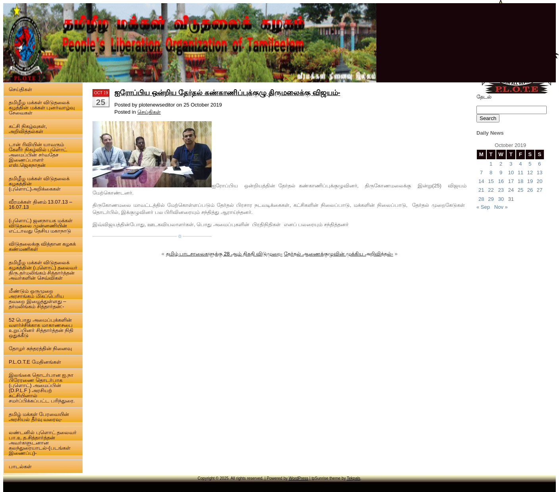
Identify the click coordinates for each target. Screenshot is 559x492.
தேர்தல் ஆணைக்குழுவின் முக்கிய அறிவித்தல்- (338, 254)
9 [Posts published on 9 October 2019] (500, 172)
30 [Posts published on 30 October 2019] (500, 199)
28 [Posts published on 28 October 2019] (481, 199)
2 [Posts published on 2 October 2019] (500, 164)
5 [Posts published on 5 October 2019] (529, 164)
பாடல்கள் (20, 466)
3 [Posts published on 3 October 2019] (510, 164)
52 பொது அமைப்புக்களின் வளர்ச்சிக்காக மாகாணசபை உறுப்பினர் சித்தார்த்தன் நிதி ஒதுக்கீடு (41, 327)
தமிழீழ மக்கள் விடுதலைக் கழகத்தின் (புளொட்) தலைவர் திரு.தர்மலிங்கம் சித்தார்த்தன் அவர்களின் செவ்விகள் (43, 270)
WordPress (298, 478)
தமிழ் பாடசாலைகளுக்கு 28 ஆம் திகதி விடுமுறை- (224, 254)
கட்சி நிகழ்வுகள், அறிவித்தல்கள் (28, 128)
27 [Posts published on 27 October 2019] (539, 190)
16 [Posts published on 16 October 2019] (500, 181)
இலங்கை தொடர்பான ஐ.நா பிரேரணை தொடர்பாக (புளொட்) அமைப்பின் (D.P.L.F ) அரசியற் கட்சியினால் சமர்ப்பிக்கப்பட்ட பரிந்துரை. (42, 388)
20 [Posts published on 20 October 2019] (539, 181)
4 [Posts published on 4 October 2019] (520, 164)
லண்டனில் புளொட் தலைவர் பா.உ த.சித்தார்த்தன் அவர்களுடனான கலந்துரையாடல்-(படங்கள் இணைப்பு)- (43, 442)
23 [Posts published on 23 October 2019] (500, 190)
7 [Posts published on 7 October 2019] (481, 172)
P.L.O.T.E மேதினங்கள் (35, 362)
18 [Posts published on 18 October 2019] (520, 181)
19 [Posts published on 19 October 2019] (530, 181)
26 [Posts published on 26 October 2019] (530, 190)
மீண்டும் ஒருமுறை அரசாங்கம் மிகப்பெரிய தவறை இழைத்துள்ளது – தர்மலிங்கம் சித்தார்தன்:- (37, 298)
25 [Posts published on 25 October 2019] (520, 190)
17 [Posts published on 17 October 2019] (511, 181)
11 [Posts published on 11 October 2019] (520, 172)
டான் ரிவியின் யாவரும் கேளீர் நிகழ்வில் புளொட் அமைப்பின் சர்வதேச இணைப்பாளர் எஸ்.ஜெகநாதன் (38, 154)
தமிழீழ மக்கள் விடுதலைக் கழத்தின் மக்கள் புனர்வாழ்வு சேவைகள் (42, 107)
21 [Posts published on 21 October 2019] (481, 190)
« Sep (483, 207)
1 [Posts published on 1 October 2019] (491, 164)
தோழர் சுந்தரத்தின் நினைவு (40, 348)
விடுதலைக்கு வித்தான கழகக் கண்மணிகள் (42, 246)
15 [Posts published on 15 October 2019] (490, 181)
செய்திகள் (20, 89)
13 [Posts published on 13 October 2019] (539, 172)
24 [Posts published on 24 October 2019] (511, 190)
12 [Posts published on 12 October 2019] (530, 172)
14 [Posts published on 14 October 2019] (481, 181)
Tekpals (353, 478)
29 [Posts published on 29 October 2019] (490, 199)
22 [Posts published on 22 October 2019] (490, 190)
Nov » (501, 207)
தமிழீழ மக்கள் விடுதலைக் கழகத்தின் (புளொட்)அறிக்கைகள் (39, 183)
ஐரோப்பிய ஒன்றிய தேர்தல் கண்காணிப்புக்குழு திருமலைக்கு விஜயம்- (227, 93)
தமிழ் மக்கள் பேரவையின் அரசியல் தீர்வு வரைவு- (39, 416)
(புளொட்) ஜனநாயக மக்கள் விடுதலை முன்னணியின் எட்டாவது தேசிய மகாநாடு (41, 225)
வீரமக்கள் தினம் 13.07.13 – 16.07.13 (40, 204)
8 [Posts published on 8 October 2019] (491, 172)
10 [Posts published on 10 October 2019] (511, 172)
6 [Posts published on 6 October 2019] (539, 164)
